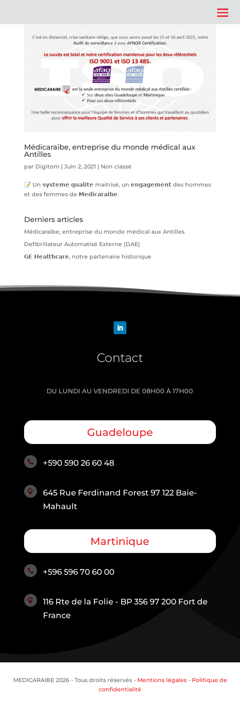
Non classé (116, 166)
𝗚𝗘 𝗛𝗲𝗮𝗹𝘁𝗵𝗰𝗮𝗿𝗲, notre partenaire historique (87, 256)
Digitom (47, 166)
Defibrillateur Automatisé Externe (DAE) (82, 244)
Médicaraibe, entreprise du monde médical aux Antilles (109, 151)
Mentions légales (162, 680)
